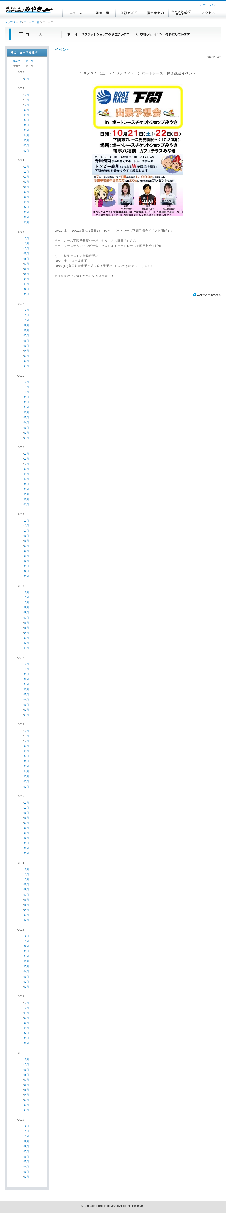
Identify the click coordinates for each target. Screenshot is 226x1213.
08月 (26, 115)
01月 (26, 78)
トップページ (13, 22)
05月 (26, 130)
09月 (26, 110)
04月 (26, 135)
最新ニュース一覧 (23, 61)
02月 (26, 145)
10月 (26, 104)
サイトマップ (209, 5)
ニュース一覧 (32, 22)
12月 (26, 95)
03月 (26, 140)
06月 (26, 125)
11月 (26, 99)
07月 (26, 120)
